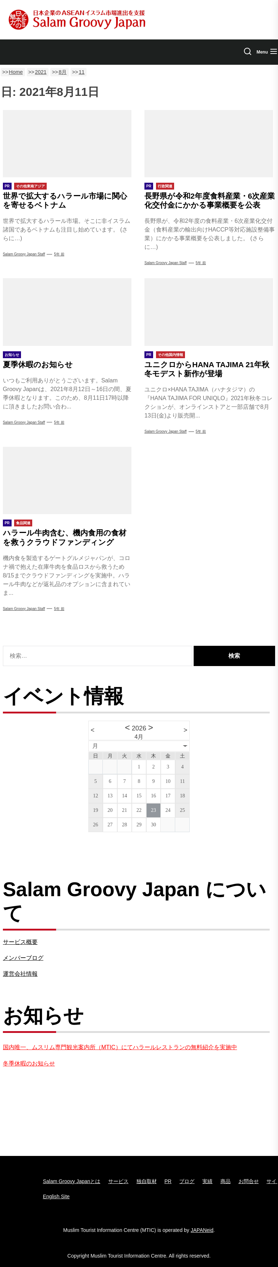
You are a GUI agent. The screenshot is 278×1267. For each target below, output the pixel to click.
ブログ (186, 1181)
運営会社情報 (20, 974)
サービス (118, 1181)
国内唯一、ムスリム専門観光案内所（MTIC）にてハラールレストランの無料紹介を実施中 (120, 1047)
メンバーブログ (23, 958)
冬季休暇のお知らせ (29, 1063)
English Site (56, 1196)
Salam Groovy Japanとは (71, 1181)
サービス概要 (20, 942)
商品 (225, 1181)
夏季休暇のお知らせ (38, 364)
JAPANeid (202, 1230)
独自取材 (146, 1181)
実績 (207, 1181)
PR (167, 1181)
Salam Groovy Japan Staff (24, 254)
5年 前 (59, 254)
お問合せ (249, 1181)
